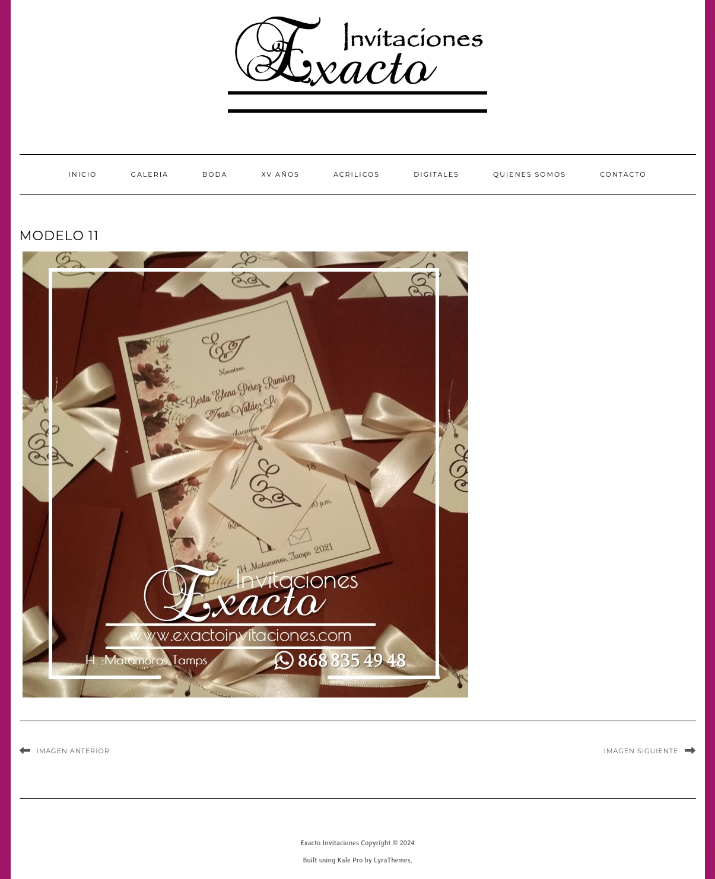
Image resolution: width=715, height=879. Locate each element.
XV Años (281, 174)
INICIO (82, 174)
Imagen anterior (73, 751)
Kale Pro (350, 860)
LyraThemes (392, 860)
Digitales (436, 174)
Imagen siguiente (641, 751)
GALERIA (149, 174)
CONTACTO (623, 174)
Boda (214, 174)
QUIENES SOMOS (529, 174)
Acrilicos (356, 174)
